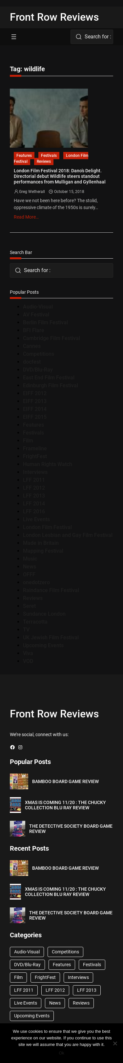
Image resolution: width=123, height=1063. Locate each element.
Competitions (38, 354)
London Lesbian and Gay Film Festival (68, 535)
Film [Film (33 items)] (18, 977)
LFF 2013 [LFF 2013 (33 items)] (86, 990)
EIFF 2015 (35, 417)
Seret (29, 606)
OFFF (29, 574)
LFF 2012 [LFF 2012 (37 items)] (55, 990)
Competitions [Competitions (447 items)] (65, 951)
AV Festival (36, 314)
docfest (32, 362)
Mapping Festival (43, 551)
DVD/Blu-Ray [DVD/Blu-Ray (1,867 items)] (27, 964)
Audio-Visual (38, 307)
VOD (28, 661)
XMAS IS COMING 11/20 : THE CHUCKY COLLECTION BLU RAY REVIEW (65, 805)
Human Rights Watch (47, 464)
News (29, 566)
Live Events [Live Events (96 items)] (25, 1003)
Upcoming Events (43, 645)
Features (24, 155)
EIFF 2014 (35, 409)
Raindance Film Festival (51, 590)
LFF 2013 (34, 496)
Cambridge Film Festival (51, 338)
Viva (28, 653)
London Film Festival (47, 527)
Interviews (35, 472)
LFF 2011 (34, 480)
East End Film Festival (48, 377)
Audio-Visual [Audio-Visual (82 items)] (27, 951)
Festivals (49, 155)
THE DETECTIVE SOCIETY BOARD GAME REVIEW (71, 828)
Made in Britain (41, 543)
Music (30, 559)
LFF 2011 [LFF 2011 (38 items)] (23, 990)
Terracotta (35, 622)
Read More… (26, 217)
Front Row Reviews (54, 17)
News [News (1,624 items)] (55, 1003)
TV (26, 630)
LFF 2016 (34, 511)
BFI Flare (33, 330)
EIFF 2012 (35, 393)
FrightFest (35, 456)
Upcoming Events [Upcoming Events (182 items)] (32, 1015)
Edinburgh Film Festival (50, 385)
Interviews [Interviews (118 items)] (78, 977)
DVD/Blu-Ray (38, 370)
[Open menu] (14, 37)
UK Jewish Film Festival (51, 637)
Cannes (32, 346)
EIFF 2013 (35, 401)
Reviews (44, 161)
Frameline (35, 448)
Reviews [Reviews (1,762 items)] (81, 1003)
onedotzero (36, 582)
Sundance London (44, 614)
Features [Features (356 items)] (62, 964)
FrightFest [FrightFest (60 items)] (45, 977)
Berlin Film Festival (45, 322)
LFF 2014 (34, 503)
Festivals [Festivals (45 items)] (92, 964)
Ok (61, 1053)
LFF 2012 (34, 488)
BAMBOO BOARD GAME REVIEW (65, 781)
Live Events (36, 519)
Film (28, 440)
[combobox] (92, 37)
